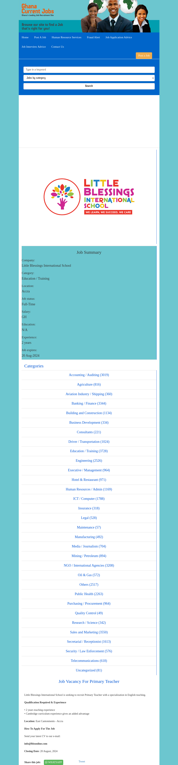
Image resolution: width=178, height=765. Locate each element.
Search (89, 86)
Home (25, 37)
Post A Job (40, 37)
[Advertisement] (89, 121)
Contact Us (57, 46)
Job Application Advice (119, 37)
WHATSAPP (53, 762)
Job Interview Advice (34, 46)
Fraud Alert (93, 37)
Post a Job (144, 55)
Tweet (82, 761)
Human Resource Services (66, 37)
